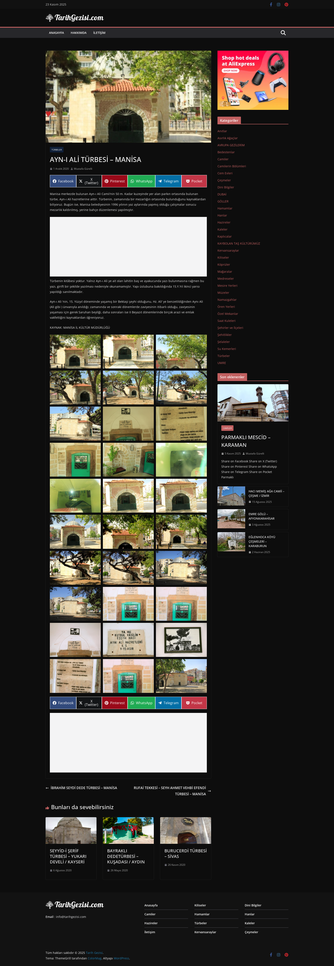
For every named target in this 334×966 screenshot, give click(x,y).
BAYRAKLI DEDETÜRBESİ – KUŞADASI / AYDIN (126, 856)
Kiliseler (223, 257)
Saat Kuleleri (226, 321)
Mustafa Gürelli (83, 169)
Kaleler (222, 229)
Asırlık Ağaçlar (227, 138)
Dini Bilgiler (225, 187)
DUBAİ (221, 194)
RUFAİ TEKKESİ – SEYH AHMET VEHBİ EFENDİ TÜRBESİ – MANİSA (172, 790)
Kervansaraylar (228, 250)
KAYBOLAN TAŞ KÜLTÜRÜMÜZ (238, 243)
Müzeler (223, 293)
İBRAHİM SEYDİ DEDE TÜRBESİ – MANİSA (81, 787)
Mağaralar (224, 271)
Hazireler (223, 222)
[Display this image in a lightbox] (75, 351)
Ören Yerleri (226, 307)
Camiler (223, 159)
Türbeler (57, 149)
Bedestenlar (226, 152)
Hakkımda (78, 33)
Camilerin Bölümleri (231, 166)
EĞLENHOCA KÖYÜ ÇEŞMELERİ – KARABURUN (262, 541)
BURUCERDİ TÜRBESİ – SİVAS (185, 853)
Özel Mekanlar (227, 314)
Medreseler (225, 279)
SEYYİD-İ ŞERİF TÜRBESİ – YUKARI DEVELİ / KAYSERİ (68, 856)
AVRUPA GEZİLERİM (231, 145)
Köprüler (223, 264)
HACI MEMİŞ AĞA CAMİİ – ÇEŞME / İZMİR (266, 493)
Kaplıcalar (224, 236)
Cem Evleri (225, 173)
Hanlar (222, 215)
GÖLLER (223, 201)
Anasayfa (56, 33)
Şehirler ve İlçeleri (230, 328)
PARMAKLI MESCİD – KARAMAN (246, 441)
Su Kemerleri (226, 349)
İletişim (99, 33)
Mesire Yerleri (227, 286)
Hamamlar (224, 208)
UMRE (221, 363)
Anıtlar (222, 131)
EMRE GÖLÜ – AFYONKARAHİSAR (262, 516)
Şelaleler (223, 342)
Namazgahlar (227, 300)
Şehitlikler (224, 335)
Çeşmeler (224, 180)
